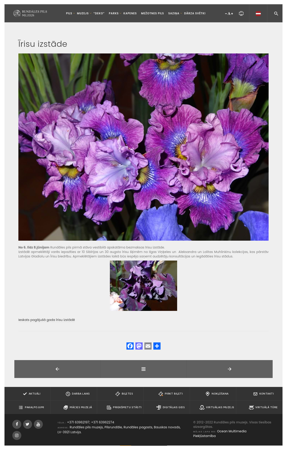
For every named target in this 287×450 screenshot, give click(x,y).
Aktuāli (31, 393)
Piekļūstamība (204, 436)
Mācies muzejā (77, 407)
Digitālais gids (170, 407)
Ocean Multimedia (231, 431)
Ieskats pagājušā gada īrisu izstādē (46, 320)
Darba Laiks (77, 393)
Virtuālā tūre (263, 407)
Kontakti (263, 393)
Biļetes (124, 393)
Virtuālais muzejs (217, 407)
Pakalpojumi (31, 407)
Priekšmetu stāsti (124, 407)
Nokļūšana (217, 393)
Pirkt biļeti (170, 393)
